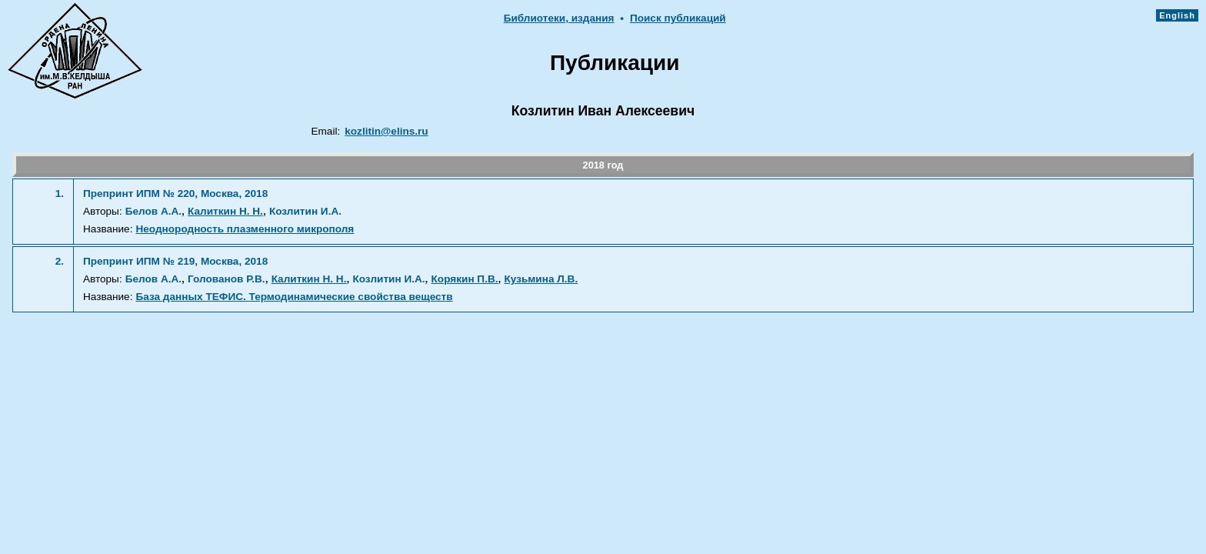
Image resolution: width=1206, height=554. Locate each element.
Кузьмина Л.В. (541, 279)
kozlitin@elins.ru (386, 131)
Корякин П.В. (464, 279)
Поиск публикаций (678, 18)
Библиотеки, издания (559, 18)
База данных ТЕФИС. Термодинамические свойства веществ (293, 296)
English (1177, 15)
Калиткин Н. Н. (225, 211)
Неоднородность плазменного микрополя (244, 229)
